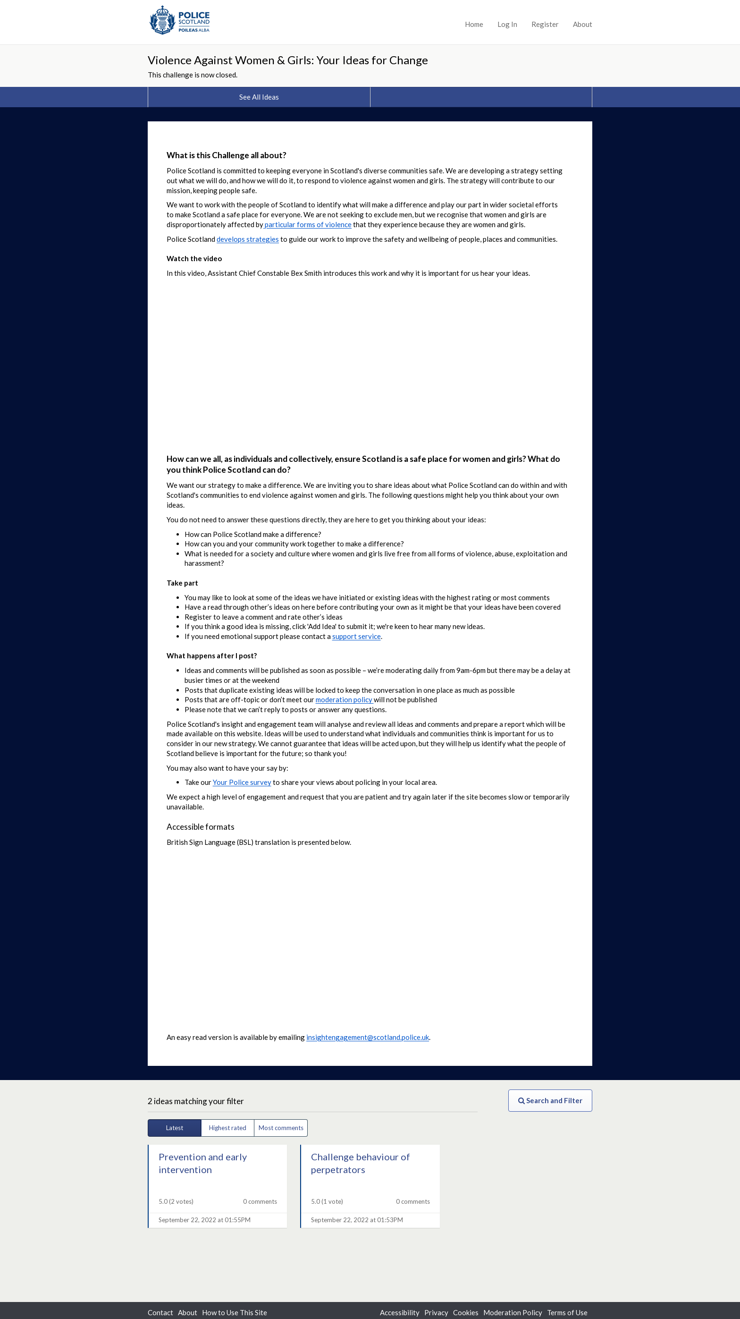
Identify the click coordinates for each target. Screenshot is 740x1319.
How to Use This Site (234, 1312)
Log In (507, 24)
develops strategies (248, 239)
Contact (160, 1312)
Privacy (436, 1312)
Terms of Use (567, 1312)
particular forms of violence (307, 224)
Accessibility (400, 1312)
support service (356, 636)
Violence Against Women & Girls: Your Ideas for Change (288, 60)
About (582, 24)
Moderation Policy (512, 1312)
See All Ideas (259, 97)
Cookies (466, 1312)
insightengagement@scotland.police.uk (367, 1037)
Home (474, 24)
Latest (174, 1128)
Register (545, 24)
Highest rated (227, 1128)
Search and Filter (550, 1100)
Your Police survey (242, 782)
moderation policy (345, 699)
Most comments (281, 1128)
